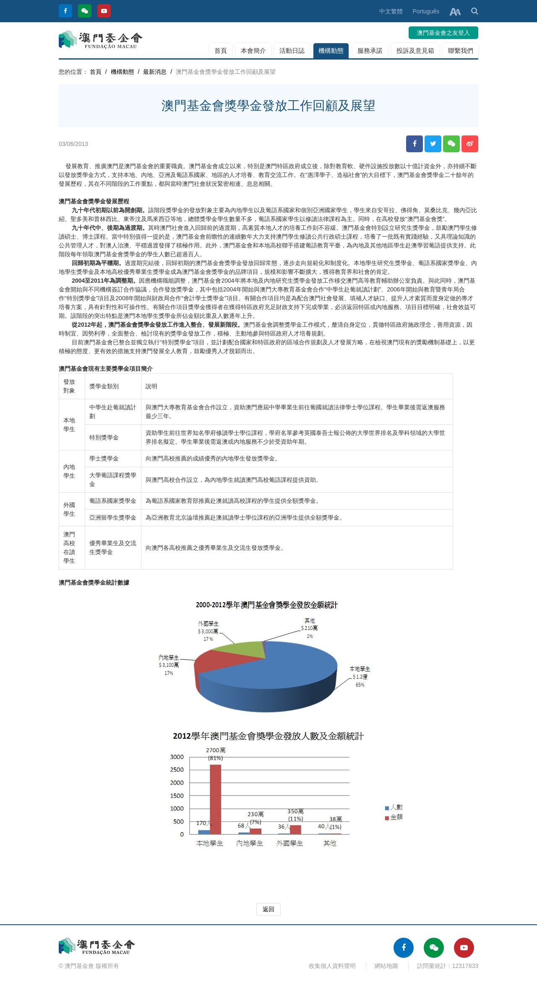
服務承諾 (370, 50)
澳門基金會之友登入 (443, 32)
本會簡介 (253, 50)
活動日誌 (292, 50)
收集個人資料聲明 (332, 965)
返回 (268, 909)
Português (425, 11)
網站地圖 (386, 965)
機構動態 (331, 50)
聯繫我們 (460, 50)
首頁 (220, 50)
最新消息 (155, 71)
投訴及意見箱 (415, 50)
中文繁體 (391, 11)
